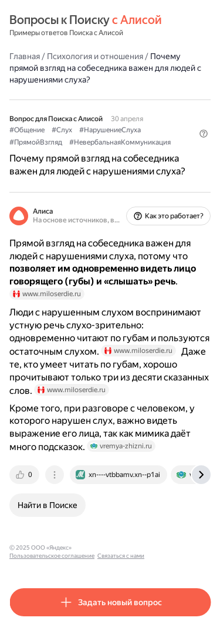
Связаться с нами (120, 556)
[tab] (25, 474)
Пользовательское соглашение (51, 556)
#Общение (27, 130)
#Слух (62, 130)
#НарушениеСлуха (110, 130)
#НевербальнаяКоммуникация (120, 142)
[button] (204, 133)
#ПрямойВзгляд (35, 142)
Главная (24, 56)
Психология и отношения (95, 56)
